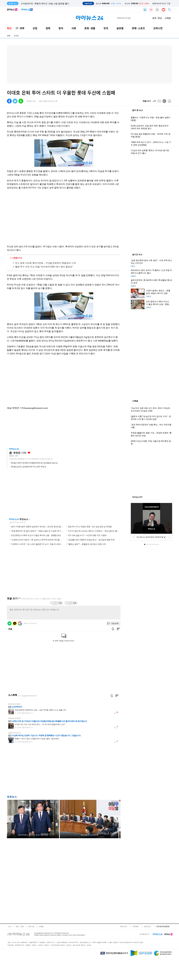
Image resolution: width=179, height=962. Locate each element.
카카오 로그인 (15, 623)
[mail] (159, 101)
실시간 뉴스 (137, 254)
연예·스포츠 (138, 28)
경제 (48, 28)
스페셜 (168, 18)
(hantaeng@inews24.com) (36, 408)
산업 (35, 28)
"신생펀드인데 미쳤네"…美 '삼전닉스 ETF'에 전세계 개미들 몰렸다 (38, 540)
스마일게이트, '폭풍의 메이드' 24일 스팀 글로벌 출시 (45, 3)
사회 (73, 28)
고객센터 (135, 926)
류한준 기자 (19, 452)
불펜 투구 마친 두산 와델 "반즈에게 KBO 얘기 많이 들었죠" (44, 267)
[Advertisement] (34, 770)
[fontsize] (154, 101)
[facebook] (9, 101)
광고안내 (147, 926)
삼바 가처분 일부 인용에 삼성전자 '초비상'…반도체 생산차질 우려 (38, 526)
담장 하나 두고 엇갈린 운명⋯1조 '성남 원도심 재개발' (90, 526)
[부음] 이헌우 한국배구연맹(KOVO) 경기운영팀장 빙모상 (34, 463)
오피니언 (158, 28)
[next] (169, 537)
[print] (169, 101)
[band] (20, 101)
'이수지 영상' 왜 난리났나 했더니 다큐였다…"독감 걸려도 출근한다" (95, 531)
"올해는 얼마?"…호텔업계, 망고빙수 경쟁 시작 (87, 544)
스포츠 (16, 36)
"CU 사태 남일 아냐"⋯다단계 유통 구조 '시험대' (87, 535)
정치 (61, 28)
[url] (164, 101)
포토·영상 (157, 18)
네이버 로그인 (9, 623)
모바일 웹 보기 (145, 934)
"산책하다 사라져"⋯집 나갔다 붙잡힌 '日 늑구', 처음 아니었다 (36, 544)
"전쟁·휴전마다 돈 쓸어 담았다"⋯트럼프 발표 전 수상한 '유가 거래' (38, 531)
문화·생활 (89, 28)
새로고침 (30, 519)
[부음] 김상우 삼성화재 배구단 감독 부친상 (28, 466)
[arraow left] (10, 819)
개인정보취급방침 (162, 926)
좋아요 (29, 452)
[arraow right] (117, 819)
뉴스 (10, 926)
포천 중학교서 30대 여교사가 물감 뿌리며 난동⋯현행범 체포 (36, 535)
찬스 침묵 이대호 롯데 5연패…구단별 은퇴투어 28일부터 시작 (45, 263)
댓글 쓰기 (147, 101)
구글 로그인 (20, 623)
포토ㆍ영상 (20, 926)
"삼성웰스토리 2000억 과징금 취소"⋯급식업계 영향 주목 (91, 540)
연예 (8, 36)
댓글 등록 (114, 623)
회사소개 (123, 926)
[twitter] (15, 101)
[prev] (133, 537)
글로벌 (120, 28)
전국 (106, 28)
